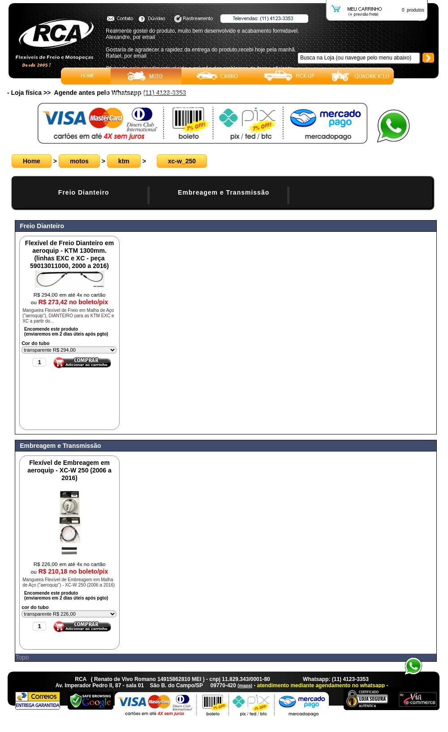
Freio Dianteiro (83, 192)
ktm (123, 161)
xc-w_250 (182, 161)
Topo (22, 657)
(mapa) (244, 685)
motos (79, 161)
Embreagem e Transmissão (223, 192)
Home (31, 161)
